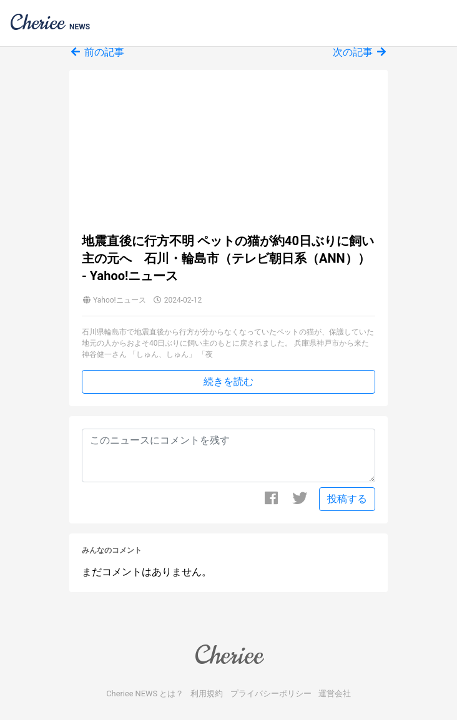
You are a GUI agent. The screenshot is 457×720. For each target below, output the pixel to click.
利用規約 (206, 693)
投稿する (347, 499)
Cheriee (228, 655)
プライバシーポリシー (271, 693)
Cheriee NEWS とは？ (145, 693)
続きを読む (228, 381)
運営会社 (334, 693)
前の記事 (96, 52)
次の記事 (360, 52)
